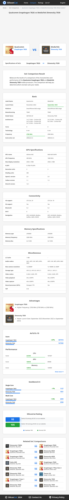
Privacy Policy (58, 497)
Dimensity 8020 (49, 451)
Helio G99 (13, 462)
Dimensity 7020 (15, 485)
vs (35, 446)
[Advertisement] (34, 29)
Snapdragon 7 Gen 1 (17, 479)
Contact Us (37, 497)
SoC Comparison (14, 8)
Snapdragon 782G (20, 49)
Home (26, 3)
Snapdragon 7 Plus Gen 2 (52, 468)
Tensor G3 (47, 474)
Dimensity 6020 (49, 457)
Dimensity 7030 (56, 49)
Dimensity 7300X (16, 445)
